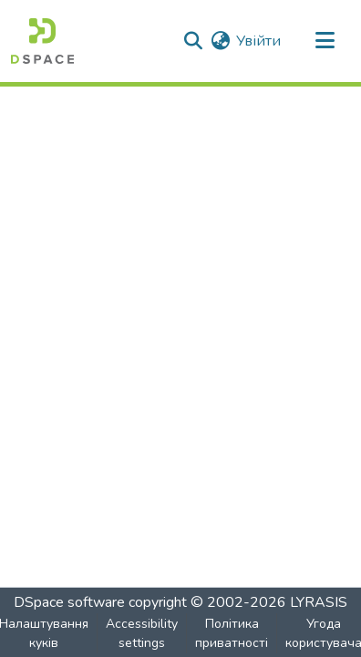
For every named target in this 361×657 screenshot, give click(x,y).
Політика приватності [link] (231, 633)
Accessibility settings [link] (142, 633)
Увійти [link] (258, 41)
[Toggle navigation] (324, 41)
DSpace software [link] (69, 602)
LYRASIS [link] (318, 602)
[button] (42, 41)
